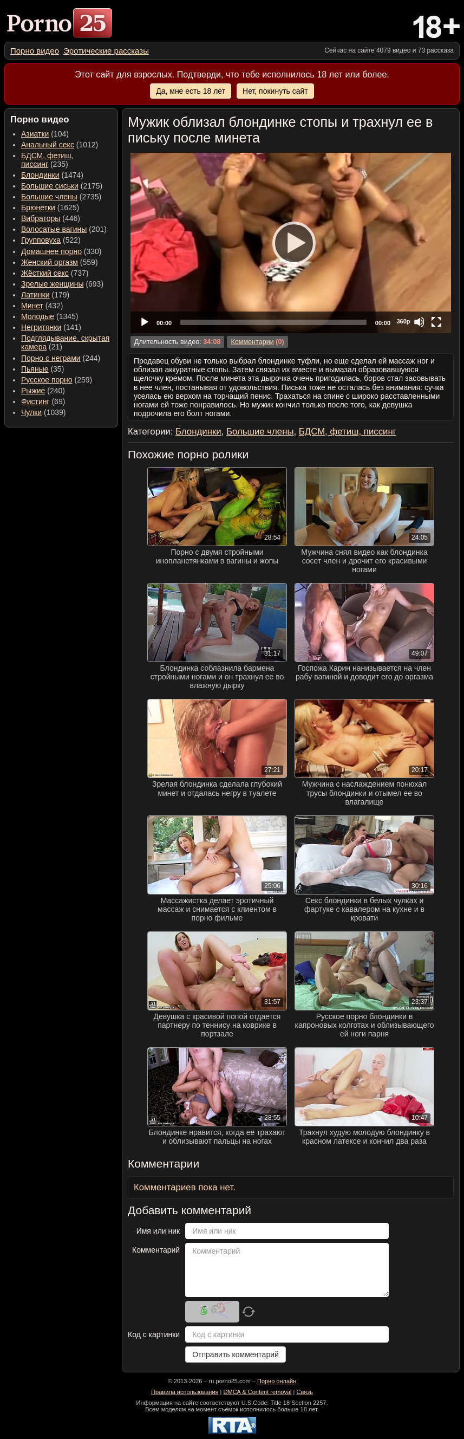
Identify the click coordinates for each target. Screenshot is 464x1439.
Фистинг (35, 401)
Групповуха (41, 240)
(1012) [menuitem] (59, 144)
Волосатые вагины (54, 229)
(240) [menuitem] (43, 390)
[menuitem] (34, 50)
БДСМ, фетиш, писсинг (47, 159)
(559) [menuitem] (59, 262)
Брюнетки (38, 207)
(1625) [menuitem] (50, 207)
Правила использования (184, 1392)
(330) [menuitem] (61, 251)
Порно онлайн (276, 1381)
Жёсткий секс (45, 273)
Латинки (35, 294)
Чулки (31, 412)
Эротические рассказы (106, 50)
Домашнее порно (51, 251)
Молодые (37, 316)
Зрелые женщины (52, 284)
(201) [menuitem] (64, 229)
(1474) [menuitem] (52, 175)
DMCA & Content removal (258, 1392)
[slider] (273, 322)
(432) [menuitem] (42, 305)
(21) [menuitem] (65, 342)
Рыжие (33, 390)
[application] (290, 243)
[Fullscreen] (436, 322)
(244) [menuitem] (60, 358)
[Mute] (419, 322)
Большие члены (49, 196)
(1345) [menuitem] (49, 316)
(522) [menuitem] (51, 240)
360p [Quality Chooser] (403, 321)
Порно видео (34, 50)
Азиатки (35, 133)
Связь (304, 1392)
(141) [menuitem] (51, 327)
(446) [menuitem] (50, 218)
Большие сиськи (50, 186)
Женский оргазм (49, 262)
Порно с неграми (51, 358)
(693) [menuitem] (62, 284)
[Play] (290, 242)
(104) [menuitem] (45, 133)
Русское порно (47, 379)
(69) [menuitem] (43, 401)
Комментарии (252, 342)
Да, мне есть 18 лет (190, 91)
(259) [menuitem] (56, 379)
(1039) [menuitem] (43, 412)
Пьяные (35, 369)
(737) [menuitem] (54, 273)
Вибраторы (40, 218)
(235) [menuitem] (47, 159)
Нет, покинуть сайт (275, 91)
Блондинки (40, 175)
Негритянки (41, 327)
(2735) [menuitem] (61, 196)
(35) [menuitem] (42, 369)
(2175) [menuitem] (61, 186)
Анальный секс (47, 144)
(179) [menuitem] (45, 294)
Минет (32, 305)
